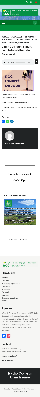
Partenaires (6, 292)
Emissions (12, 43)
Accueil (5, 278)
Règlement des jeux (10, 298)
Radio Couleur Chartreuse (18, 240)
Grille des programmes (11, 284)
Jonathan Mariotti (14, 143)
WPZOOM (23, 391)
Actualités (6, 289)
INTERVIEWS (23, 43)
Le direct (5, 281)
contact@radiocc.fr (9, 356)
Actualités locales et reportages (19, 37)
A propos (5, 295)
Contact (5, 301)
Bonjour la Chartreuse (13, 40)
